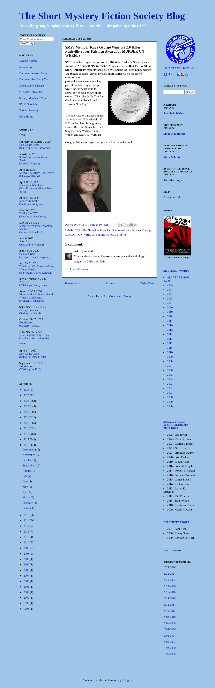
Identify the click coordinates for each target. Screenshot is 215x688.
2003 (27, 581)
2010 (27, 542)
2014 (27, 520)
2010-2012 (169, 610)
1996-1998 (169, 654)
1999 (27, 603)
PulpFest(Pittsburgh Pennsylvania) (33, 284)
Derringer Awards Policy (33, 73)
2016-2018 (169, 592)
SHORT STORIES (107, 234)
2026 (27, 389)
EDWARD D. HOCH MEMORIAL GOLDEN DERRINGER (176, 424)
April (26, 492)
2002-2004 (169, 635)
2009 (27, 548)
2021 (27, 417)
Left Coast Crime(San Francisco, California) (34, 146)
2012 (27, 531)
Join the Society (28, 60)
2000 (27, 597)
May (26, 486)
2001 (27, 592)
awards (130, 230)
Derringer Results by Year (34, 79)
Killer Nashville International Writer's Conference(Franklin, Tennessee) (36, 297)
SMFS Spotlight (28, 104)
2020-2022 (169, 579)
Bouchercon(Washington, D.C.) (30, 368)
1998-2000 (169, 647)
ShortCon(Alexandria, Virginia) (31, 243)
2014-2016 (169, 598)
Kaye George (143, 230)
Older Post (147, 283)
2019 (27, 428)
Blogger (127, 680)
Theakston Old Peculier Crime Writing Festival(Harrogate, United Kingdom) (36, 269)
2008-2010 (169, 617)
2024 (27, 400)
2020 (27, 422)
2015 (27, 515)
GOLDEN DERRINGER (176, 522)
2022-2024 (169, 573)
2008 (27, 553)
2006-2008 (169, 623)
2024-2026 (169, 567)
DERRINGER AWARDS (176, 270)
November (29, 454)
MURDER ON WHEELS (80, 234)
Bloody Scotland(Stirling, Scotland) (30, 312)
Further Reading (28, 110)
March (27, 497)
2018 (27, 434)
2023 (27, 406)
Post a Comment (79, 269)
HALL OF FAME (172, 550)
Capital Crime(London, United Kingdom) (34, 256)
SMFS (123, 234)
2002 (27, 586)
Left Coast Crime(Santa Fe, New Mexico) (33, 355)
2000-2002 (169, 641)
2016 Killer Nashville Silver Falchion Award (99, 230)
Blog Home (26, 116)
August (27, 470)
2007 (27, 559)
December (29, 449)
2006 (27, 564)
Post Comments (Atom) (117, 296)
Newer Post (72, 283)
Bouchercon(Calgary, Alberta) (29, 324)
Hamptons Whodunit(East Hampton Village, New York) (36, 188)
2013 (27, 526)
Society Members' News (33, 98)
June (25, 481)
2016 (27, 444)
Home (110, 283)
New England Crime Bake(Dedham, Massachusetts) (34, 337)
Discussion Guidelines (31, 85)
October (28, 460)
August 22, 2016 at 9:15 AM (90, 261)
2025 (27, 395)
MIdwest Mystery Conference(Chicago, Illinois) (36, 174)
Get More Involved (30, 91)
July (25, 476)
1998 (27, 608)
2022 (27, 412)
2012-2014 (169, 604)
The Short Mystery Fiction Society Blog (102, 15)
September (29, 465)
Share (169, 74)
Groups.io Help (172, 197)
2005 (27, 570)
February (28, 502)
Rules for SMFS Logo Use (179, 67)
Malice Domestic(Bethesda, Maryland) (31, 203)
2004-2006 (169, 629)
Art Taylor (80, 251)
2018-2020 (169, 586)
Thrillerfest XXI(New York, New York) (32, 215)
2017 (27, 439)
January (27, 508)
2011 (27, 537)
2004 (27, 575)
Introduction (26, 67)
